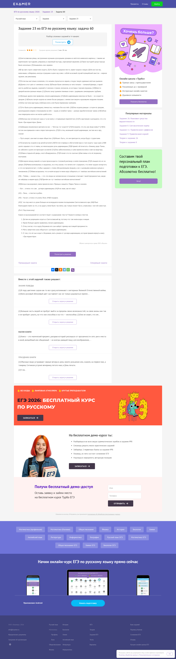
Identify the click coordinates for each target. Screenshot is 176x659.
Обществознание (86, 529)
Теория (92, 630)
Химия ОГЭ (90, 545)
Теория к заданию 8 (128, 142)
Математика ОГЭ (138, 537)
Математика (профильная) (30, 529)
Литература (56, 537)
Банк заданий (135, 625)
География (94, 537)
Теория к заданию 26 (128, 138)
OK (170, 654)
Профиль (54, 635)
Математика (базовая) (60, 529)
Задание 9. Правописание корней (133, 134)
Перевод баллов (136, 630)
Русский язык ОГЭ (115, 537)
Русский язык (53, 625)
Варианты (93, 645)
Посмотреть (62, 42)
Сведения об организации (17, 640)
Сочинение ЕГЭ (135, 635)
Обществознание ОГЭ (67, 545)
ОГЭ (91, 625)
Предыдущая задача (27, 262)
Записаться (29, 418)
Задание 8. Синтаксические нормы (134, 125)
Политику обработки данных (128, 655)
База (52, 640)
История (120, 529)
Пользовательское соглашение (149, 655)
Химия (152, 529)
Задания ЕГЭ (94, 635)
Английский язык (35, 537)
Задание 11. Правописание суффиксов (136, 129)
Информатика (75, 537)
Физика (105, 529)
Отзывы (132, 640)
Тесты (92, 640)
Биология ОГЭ (109, 545)
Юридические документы (17, 635)
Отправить (119, 503)
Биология (137, 529)
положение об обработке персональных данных (104, 514)
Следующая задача (98, 262)
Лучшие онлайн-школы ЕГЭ (139, 645)
